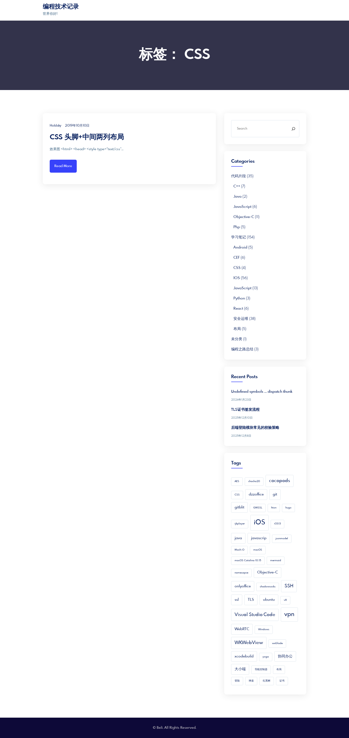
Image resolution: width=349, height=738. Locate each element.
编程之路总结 (242, 349)
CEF (236, 258)
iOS (236, 278)
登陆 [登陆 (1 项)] (237, 681)
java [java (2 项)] (238, 538)
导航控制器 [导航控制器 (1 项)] (261, 669)
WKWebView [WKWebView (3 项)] (249, 642)
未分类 (236, 339)
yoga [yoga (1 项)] (266, 657)
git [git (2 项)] (275, 494)
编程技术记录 (61, 7)
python (239, 298)
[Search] (293, 129)
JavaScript (242, 207)
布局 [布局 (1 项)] (279, 669)
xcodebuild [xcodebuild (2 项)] (244, 656)
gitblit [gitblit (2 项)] (239, 507)
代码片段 (238, 176)
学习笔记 (238, 237)
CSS (237, 268)
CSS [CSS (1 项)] (237, 495)
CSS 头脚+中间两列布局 (87, 137)
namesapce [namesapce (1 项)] (241, 573)
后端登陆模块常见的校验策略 (255, 428)
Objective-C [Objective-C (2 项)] (267, 572)
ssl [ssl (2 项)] (237, 600)
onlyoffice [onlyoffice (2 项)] (243, 586)
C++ (236, 186)
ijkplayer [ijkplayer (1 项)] (240, 524)
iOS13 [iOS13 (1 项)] (277, 524)
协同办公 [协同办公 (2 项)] (285, 656)
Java (237, 197)
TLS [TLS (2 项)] (251, 600)
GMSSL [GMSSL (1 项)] (257, 508)
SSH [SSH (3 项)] (289, 586)
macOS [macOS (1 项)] (257, 550)
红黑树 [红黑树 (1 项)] (266, 681)
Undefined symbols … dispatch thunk (261, 392)
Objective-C (243, 217)
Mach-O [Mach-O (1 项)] (239, 550)
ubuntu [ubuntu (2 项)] (269, 600)
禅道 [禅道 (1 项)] (251, 681)
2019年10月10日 (77, 125)
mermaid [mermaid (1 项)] (275, 560)
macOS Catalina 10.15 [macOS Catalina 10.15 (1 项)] (248, 560)
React (238, 309)
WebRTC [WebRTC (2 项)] (242, 629)
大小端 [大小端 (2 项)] (240, 669)
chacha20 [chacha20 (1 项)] (254, 481)
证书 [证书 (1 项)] (282, 681)
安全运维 (240, 319)
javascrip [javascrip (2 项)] (258, 538)
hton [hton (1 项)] (273, 508)
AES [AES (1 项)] (237, 481)
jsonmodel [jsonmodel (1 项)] (282, 538)
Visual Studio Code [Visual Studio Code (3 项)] (255, 614)
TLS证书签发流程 (245, 410)
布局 (237, 329)
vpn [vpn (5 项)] (289, 614)
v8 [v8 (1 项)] (285, 600)
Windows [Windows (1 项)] (263, 629)
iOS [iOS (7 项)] (259, 522)
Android (240, 247)
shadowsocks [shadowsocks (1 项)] (268, 586)
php (236, 227)
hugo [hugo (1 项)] (288, 508)
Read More (63, 166)
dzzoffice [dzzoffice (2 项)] (256, 494)
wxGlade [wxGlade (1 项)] (277, 643)
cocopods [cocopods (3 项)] (279, 480)
